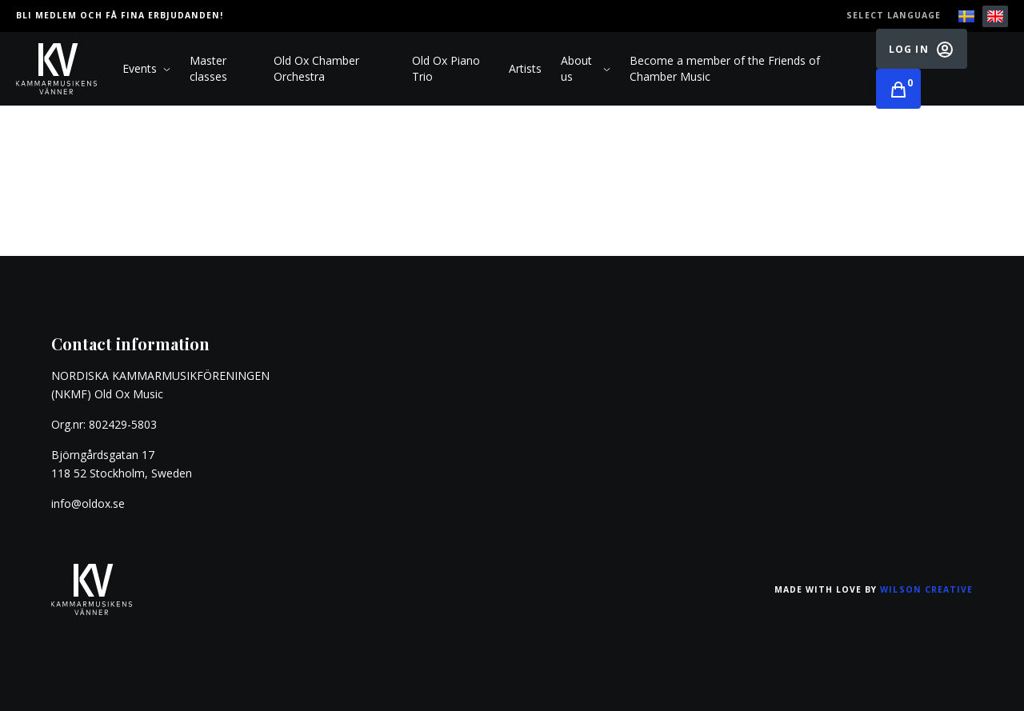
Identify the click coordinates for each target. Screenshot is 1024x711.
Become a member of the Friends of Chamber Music (725, 68)
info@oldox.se (88, 503)
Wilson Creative (926, 589)
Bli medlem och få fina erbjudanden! (119, 15)
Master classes (208, 68)
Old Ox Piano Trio (446, 68)
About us (585, 68)
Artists (525, 68)
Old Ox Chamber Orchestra (316, 68)
